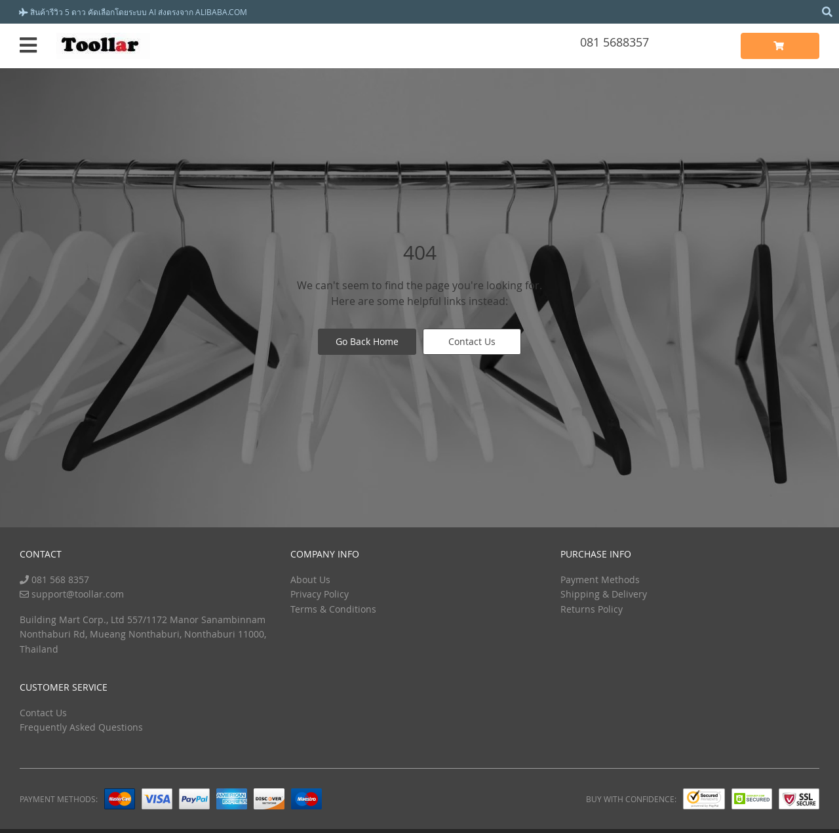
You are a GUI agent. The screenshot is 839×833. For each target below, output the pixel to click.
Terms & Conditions (333, 609)
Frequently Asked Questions (81, 727)
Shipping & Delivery (603, 594)
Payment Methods (600, 579)
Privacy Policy (319, 594)
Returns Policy (591, 609)
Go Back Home (367, 341)
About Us (310, 579)
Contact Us (472, 341)
